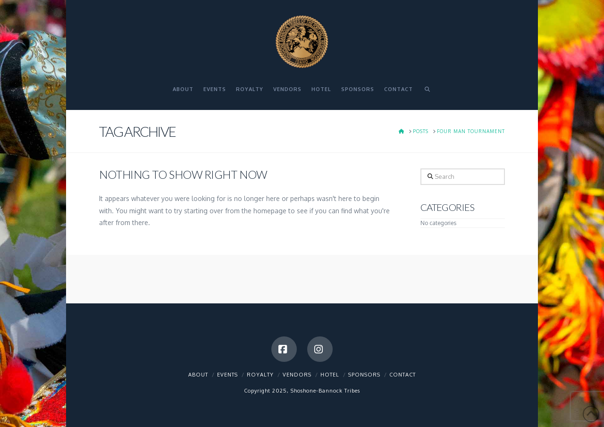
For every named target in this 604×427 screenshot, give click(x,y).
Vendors (297, 374)
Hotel (329, 374)
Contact (402, 374)
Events (227, 374)
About (198, 374)
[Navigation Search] (427, 93)
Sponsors (364, 374)
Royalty (260, 374)
